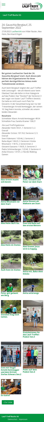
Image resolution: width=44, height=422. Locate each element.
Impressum (23, 419)
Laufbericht (16, 31)
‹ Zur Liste (7, 402)
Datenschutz (12, 419)
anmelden (4, 419)
